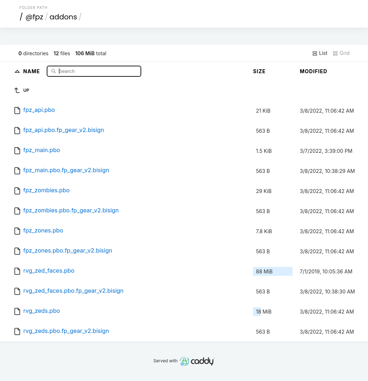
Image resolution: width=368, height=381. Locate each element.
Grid (341, 53)
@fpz (34, 17)
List (319, 53)
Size (259, 71)
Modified (313, 71)
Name (32, 71)
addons (63, 17)
